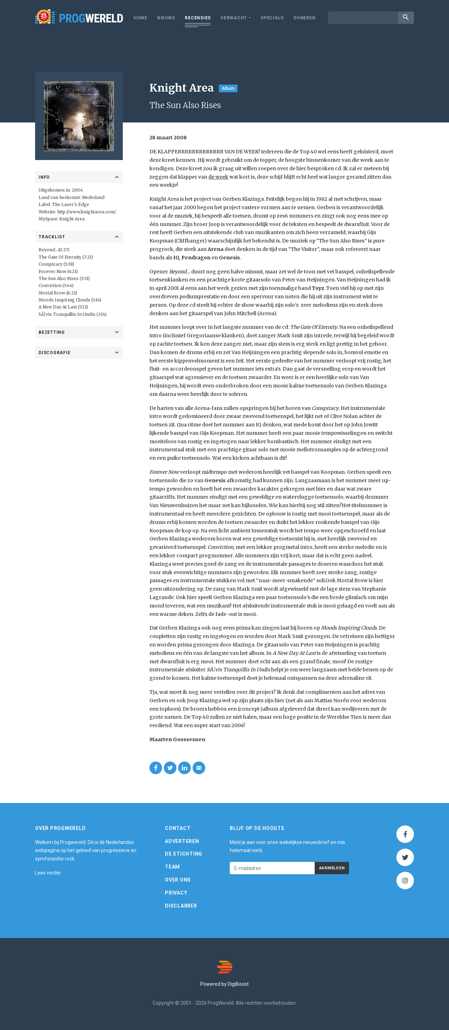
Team (172, 867)
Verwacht (234, 17)
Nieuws (166, 17)
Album (228, 88)
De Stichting (183, 854)
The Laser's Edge (70, 204)
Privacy (176, 893)
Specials (272, 17)
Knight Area (72, 218)
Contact (177, 828)
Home (140, 17)
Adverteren (182, 841)
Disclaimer (181, 906)
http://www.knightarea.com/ (86, 211)
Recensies (198, 17)
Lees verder (48, 873)
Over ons (178, 880)
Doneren (304, 17)
